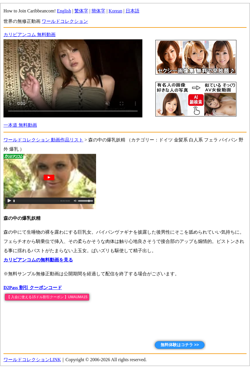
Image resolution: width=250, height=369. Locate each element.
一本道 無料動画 (20, 125)
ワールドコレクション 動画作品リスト (43, 139)
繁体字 (81, 10)
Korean (115, 10)
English (64, 10)
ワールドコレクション (65, 21)
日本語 (132, 10)
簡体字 (98, 10)
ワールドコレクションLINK (32, 359)
